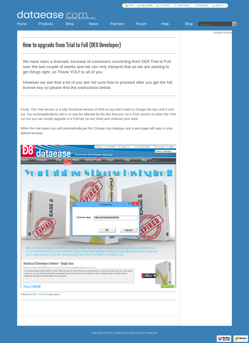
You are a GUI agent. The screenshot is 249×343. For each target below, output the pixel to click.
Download (183, 5)
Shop (69, 24)
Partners (117, 24)
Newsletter (147, 5)
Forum (141, 24)
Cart (131, 5)
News (93, 24)
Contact (164, 5)
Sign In (217, 5)
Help (165, 24)
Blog (188, 24)
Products (46, 24)
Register (202, 5)
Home (22, 24)
